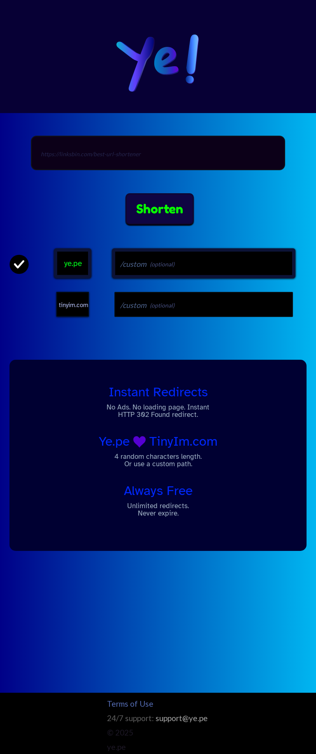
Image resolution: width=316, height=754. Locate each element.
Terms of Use (130, 703)
